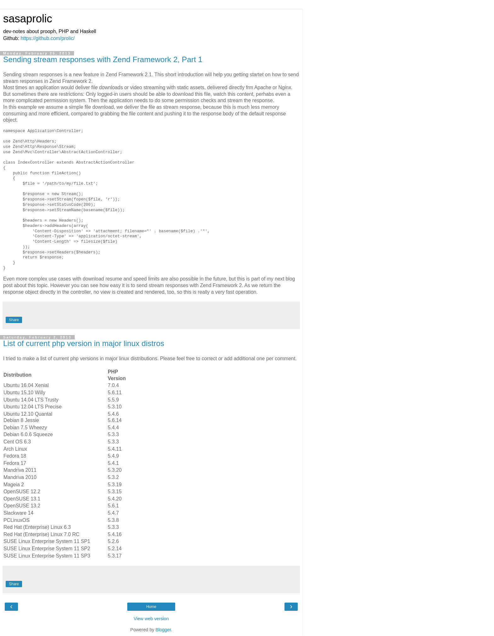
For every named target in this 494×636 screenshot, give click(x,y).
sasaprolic (27, 19)
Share (14, 320)
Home (151, 606)
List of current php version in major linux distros (83, 343)
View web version (151, 618)
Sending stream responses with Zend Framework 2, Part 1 (102, 59)
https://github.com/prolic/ (47, 38)
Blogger (163, 629)
